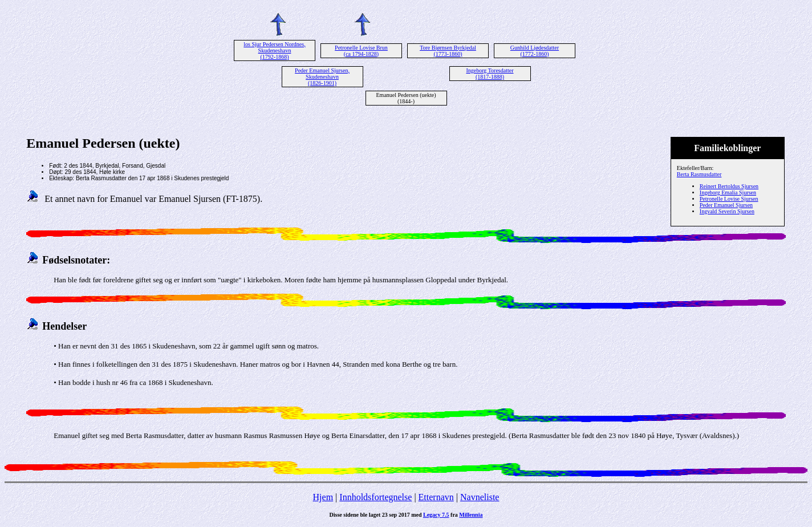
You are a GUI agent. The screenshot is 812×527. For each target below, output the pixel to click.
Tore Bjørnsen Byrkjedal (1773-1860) (448, 50)
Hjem (323, 497)
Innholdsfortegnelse (375, 497)
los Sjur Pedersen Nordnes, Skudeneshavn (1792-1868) (274, 50)
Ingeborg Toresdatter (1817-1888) (489, 73)
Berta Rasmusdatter (699, 174)
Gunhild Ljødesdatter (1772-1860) (534, 50)
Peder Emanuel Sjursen (726, 205)
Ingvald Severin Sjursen (727, 211)
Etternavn (436, 497)
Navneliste (479, 497)
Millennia (470, 515)
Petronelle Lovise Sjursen (729, 199)
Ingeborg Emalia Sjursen (728, 192)
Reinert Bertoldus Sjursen (729, 186)
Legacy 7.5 (436, 515)
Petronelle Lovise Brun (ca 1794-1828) (361, 50)
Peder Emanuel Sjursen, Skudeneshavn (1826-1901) (322, 76)
